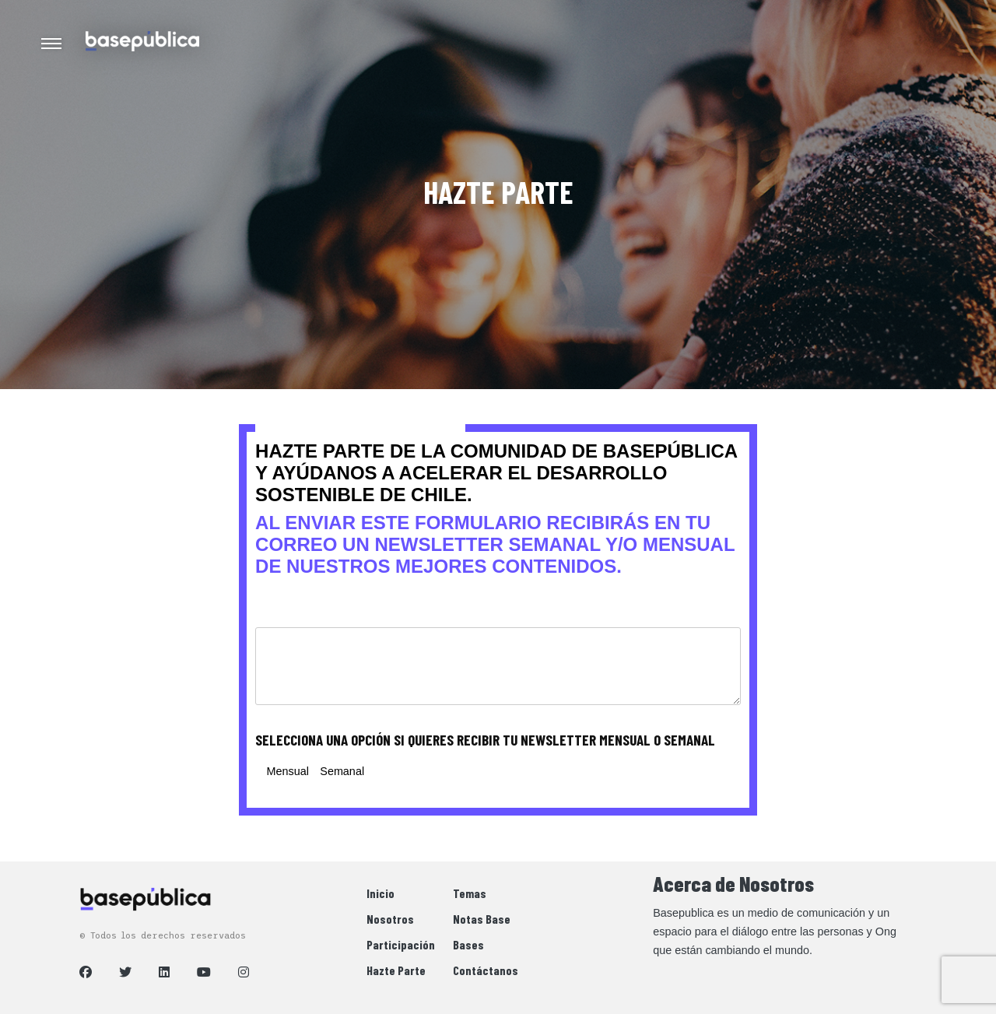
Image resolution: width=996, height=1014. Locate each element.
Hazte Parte (396, 970)
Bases (468, 944)
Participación (400, 944)
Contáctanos (485, 970)
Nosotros (390, 918)
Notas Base (481, 918)
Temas (469, 893)
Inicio (380, 893)
